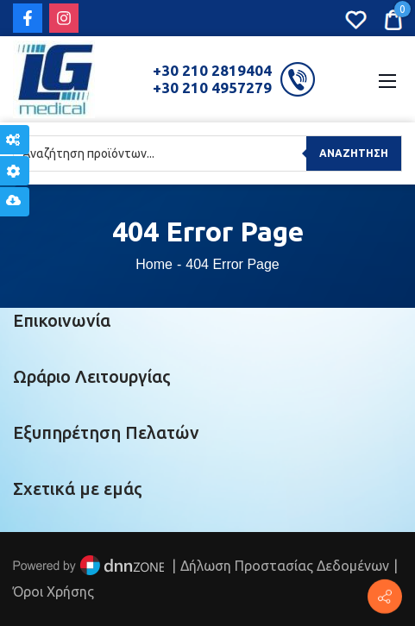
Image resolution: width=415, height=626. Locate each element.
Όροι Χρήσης (53, 591)
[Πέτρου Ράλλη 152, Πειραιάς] (385, 596)
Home (154, 264)
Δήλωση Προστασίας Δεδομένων (284, 565)
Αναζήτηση (353, 153)
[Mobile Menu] (387, 79)
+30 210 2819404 (212, 70)
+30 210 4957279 (212, 87)
